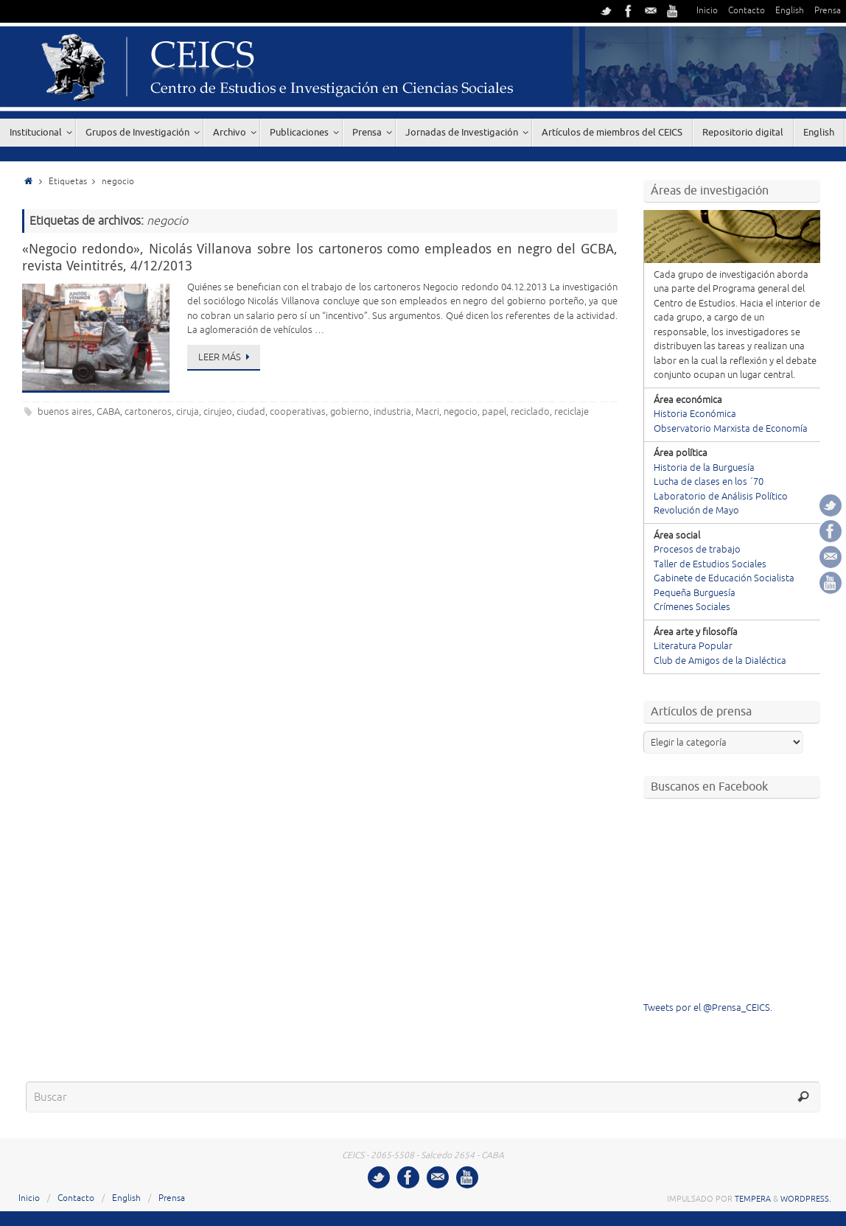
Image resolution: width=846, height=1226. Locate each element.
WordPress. (805, 1199)
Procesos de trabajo (697, 550)
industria (392, 412)
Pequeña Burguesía (694, 593)
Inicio (707, 10)
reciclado (530, 412)
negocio (461, 412)
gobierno (349, 412)
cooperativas (298, 412)
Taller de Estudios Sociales (710, 564)
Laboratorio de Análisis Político (721, 496)
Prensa (827, 10)
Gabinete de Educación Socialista (724, 578)
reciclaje (571, 412)
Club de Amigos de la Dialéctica (720, 661)
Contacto (746, 10)
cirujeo (217, 412)
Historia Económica (695, 414)
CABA (108, 412)
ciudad (251, 412)
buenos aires (65, 412)
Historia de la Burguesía (704, 468)
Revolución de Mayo (696, 510)
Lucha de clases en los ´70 (708, 482)
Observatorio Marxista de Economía (731, 429)
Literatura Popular (693, 646)
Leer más (226, 357)
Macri (427, 412)
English (789, 10)
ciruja (187, 412)
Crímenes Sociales (692, 607)
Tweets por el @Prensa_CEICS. (707, 1008)
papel (494, 412)
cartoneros (148, 412)
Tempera (753, 1199)
